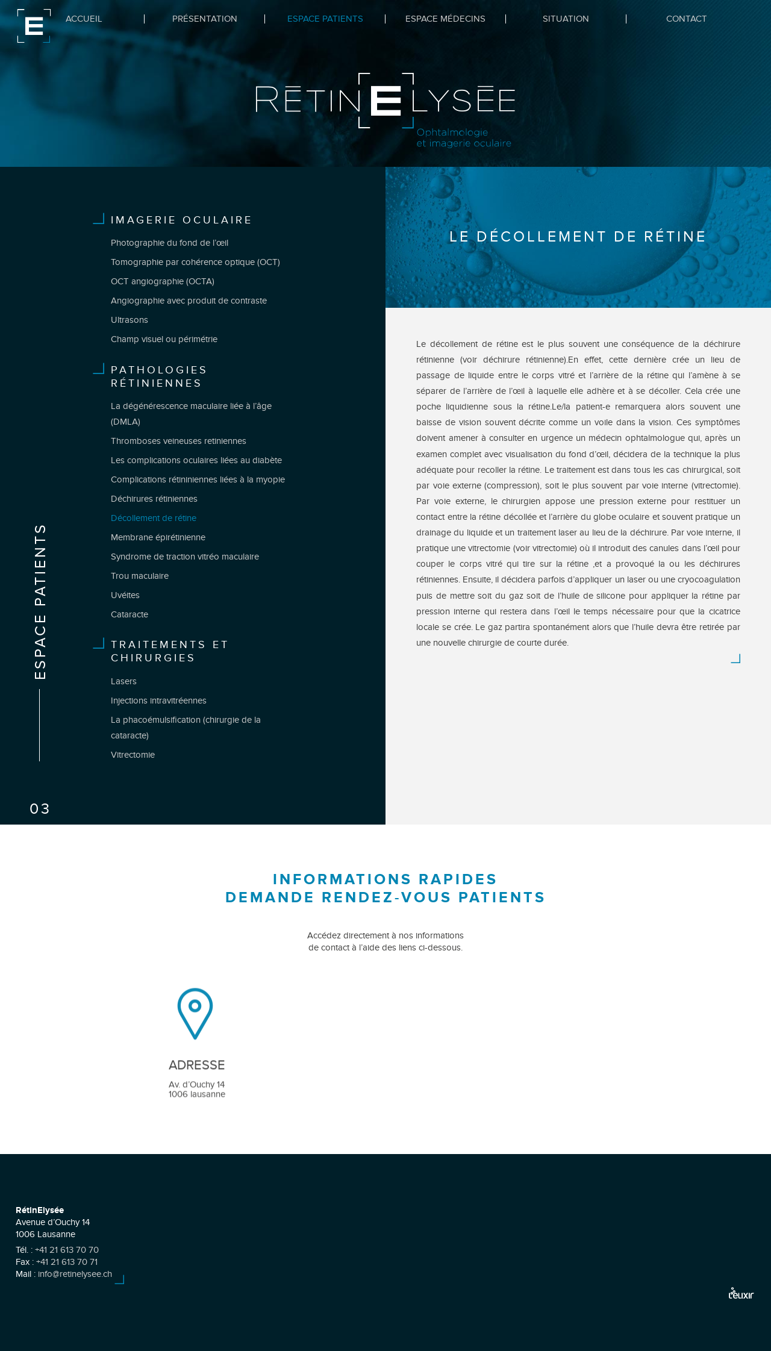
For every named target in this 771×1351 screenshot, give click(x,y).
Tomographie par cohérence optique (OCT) (195, 262)
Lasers (124, 681)
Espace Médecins (445, 18)
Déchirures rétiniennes (154, 498)
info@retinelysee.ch (75, 1273)
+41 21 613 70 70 (67, 1249)
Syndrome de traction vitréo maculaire (185, 556)
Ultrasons (129, 319)
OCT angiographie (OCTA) (162, 281)
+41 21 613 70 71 (67, 1261)
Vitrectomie (133, 754)
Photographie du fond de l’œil (169, 242)
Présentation (204, 18)
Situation (566, 18)
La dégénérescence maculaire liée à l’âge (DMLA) (191, 414)
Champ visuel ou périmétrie (164, 339)
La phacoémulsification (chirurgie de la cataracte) (186, 727)
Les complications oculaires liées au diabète (196, 460)
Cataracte (129, 614)
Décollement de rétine (153, 518)
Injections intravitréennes (159, 700)
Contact (686, 18)
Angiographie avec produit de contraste (189, 300)
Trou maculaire (140, 575)
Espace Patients (325, 18)
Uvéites (125, 595)
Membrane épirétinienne (158, 537)
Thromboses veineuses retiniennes (178, 440)
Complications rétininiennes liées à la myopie (198, 479)
